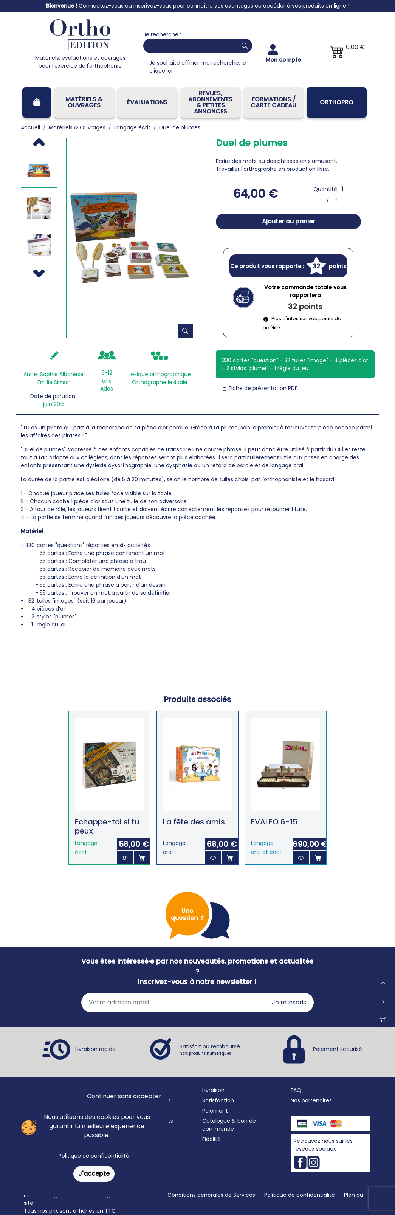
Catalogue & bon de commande (229, 1125)
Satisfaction (218, 1100)
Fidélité (211, 1139)
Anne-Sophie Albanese (53, 374)
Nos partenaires (311, 1100)
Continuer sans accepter (124, 1096)
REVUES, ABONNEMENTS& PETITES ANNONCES (210, 102)
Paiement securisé (337, 1049)
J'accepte (94, 1173)
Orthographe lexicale (159, 382)
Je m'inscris (289, 1002)
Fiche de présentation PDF (259, 388)
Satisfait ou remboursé (210, 1049)
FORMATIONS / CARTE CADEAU (273, 102)
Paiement (215, 1110)
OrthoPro (336, 102)
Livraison (213, 1090)
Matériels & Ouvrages (84, 102)
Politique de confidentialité (94, 1155)
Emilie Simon (54, 382)
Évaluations (147, 102)
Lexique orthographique (160, 374)
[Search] (188, 46)
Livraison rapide (95, 1049)
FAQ (296, 1090)
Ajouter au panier (288, 221)
